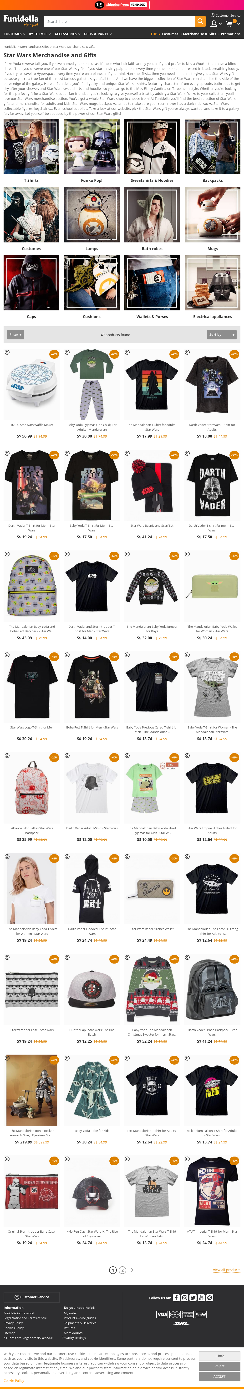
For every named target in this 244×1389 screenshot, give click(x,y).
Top (154, 34)
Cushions (92, 293)
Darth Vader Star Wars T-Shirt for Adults (212, 403)
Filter (14, 311)
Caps (31, 293)
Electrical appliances (212, 293)
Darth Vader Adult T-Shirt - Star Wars (92, 805)
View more (17, 90)
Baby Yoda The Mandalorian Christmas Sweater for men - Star (152, 1008)
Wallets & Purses (152, 293)
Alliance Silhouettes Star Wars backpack (32, 807)
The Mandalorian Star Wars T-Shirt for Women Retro (152, 1210)
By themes (38, 34)
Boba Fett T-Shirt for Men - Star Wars (92, 704)
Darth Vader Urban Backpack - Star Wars (212, 1008)
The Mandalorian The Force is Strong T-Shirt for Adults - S (212, 907)
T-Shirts (31, 157)
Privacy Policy (13, 1299)
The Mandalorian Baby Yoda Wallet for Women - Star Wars (212, 605)
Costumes (13, 34)
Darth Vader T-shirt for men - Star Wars (212, 504)
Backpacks (213, 157)
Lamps (92, 225)
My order (70, 1290)
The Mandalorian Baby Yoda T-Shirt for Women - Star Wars (32, 907)
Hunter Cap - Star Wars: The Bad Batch (92, 1008)
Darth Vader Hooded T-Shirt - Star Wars (92, 907)
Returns (69, 1304)
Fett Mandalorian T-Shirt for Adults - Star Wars (152, 1109)
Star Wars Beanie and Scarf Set (152, 502)
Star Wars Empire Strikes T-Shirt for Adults (212, 807)
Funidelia (10, 46)
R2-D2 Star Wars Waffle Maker (32, 401)
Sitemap (9, 1309)
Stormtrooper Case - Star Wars (32, 1006)
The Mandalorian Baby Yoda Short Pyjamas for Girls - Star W (152, 807)
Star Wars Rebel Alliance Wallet (152, 905)
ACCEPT (220, 1376)
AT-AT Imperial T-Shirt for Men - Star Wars (212, 1210)
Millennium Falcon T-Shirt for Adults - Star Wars (212, 1109)
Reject (219, 1366)
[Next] (132, 1247)
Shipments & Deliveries (80, 1299)
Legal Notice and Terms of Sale (25, 1295)
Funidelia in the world (19, 1290)
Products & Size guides (80, 1295)
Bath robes (152, 225)
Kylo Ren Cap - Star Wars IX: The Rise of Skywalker (92, 1210)
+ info (219, 1356)
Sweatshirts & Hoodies (152, 157)
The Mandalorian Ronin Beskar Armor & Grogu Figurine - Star (32, 1109)
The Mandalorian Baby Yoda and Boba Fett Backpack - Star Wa (32, 605)
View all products (226, 1246)
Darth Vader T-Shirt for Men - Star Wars (32, 504)
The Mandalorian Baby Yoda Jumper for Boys (152, 605)
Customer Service (32, 1273)
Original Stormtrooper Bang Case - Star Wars (32, 1210)
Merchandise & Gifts (34, 46)
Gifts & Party (96, 34)
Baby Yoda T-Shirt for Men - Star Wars (92, 504)
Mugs (213, 225)
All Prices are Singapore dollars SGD (28, 1314)
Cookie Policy (14, 1380)
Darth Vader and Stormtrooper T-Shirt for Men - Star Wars (92, 605)
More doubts (73, 1309)
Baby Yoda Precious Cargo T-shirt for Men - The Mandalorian (152, 706)
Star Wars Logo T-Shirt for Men (32, 704)
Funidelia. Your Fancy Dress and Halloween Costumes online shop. (21, 21)
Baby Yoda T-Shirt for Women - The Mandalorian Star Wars (212, 706)
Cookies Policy (14, 1304)
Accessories (66, 34)
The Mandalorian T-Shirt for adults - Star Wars (152, 403)
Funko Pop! (91, 157)
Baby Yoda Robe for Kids (92, 1107)
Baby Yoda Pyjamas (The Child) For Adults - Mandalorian (92, 403)
